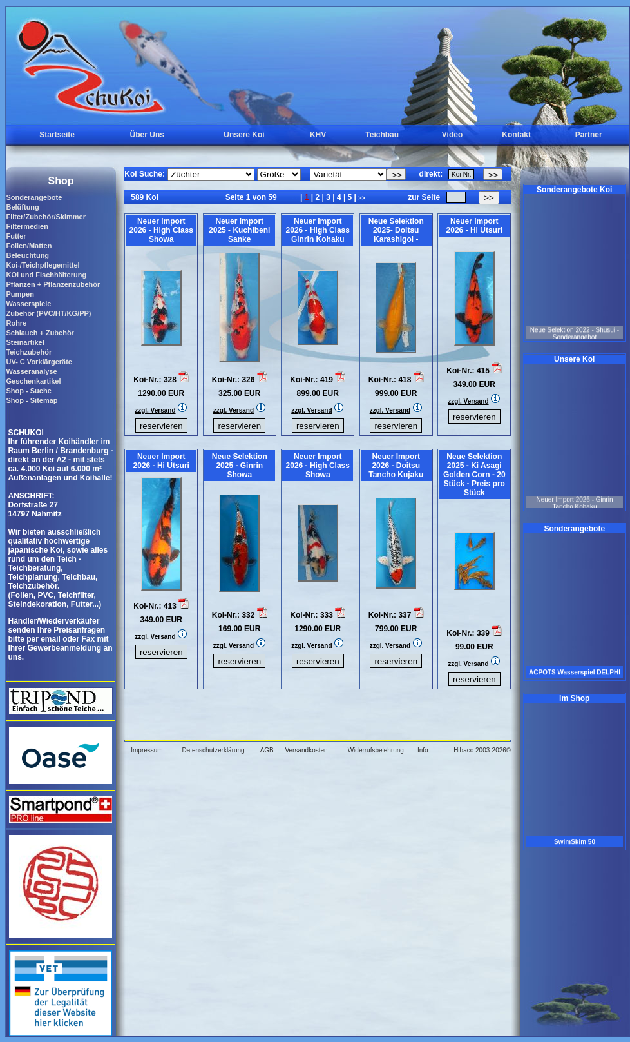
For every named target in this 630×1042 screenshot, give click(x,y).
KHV (318, 134)
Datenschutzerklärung (213, 750)
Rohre (16, 323)
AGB (267, 750)
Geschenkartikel (33, 381)
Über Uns (147, 134)
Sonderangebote (34, 197)
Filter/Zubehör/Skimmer (45, 217)
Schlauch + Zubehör (39, 333)
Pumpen (19, 294)
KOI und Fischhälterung (46, 275)
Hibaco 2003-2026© (482, 750)
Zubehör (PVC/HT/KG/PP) (48, 313)
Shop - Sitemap (31, 400)
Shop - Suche (28, 391)
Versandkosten (306, 750)
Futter (16, 236)
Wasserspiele (28, 304)
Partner (588, 134)
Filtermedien (27, 226)
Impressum (146, 750)
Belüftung (22, 207)
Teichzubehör (29, 352)
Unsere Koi (244, 134)
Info (422, 750)
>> (361, 198)
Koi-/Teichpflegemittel (42, 265)
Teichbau (382, 134)
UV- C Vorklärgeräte (39, 362)
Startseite (57, 134)
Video (452, 134)
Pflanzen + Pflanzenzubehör (53, 284)
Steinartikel (25, 342)
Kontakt (516, 134)
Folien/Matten (29, 246)
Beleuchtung (27, 255)
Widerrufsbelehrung (376, 750)
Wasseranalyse (31, 371)
